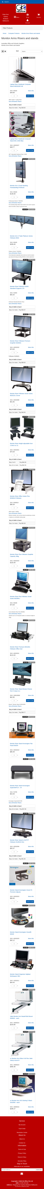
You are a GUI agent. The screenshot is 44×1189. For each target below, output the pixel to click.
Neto (28, 1186)
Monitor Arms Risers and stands (30, 33)
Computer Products (14, 33)
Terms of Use (22, 1149)
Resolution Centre (22, 1132)
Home (4, 33)
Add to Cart (30, 96)
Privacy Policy (22, 1153)
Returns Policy (22, 1157)
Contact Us (22, 1143)
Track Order (22, 1128)
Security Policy (22, 1161)
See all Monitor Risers (15, 101)
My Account (22, 1124)
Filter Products (7, 28)
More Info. (31, 90)
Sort (17, 51)
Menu (16, 17)
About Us (22, 1139)
